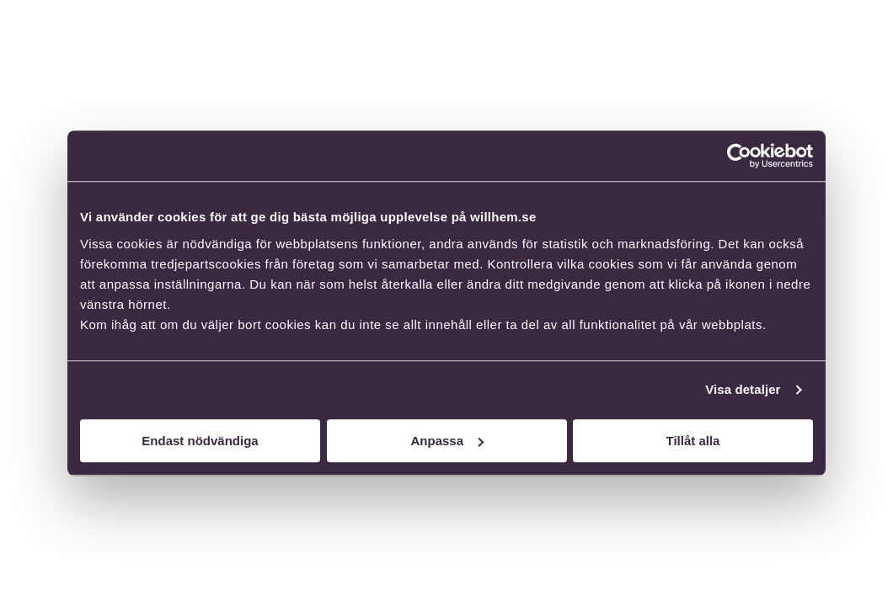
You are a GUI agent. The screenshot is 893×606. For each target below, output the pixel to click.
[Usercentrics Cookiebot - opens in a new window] (739, 155)
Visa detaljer (742, 389)
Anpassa (447, 440)
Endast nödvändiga (200, 440)
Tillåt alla (693, 440)
